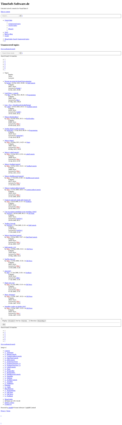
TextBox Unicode (10, 223)
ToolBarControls (32, 107)
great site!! (8, 271)
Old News (30, 249)
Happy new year (10, 283)
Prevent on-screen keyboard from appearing (18, 81)
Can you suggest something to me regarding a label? (21, 211)
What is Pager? (9, 140)
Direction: (38, 321)
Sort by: (23, 321)
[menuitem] (14, 24)
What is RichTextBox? (11, 117)
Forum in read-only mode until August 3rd (17, 200)
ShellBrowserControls (32, 178)
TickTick (9, 213)
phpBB (10, 407)
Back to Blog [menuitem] (9, 34)
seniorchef (9, 130)
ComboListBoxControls (33, 190)
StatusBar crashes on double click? (15, 306)
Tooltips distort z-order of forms (14, 129)
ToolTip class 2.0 (10, 259)
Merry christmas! (10, 294)
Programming (31, 95)
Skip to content (5, 12)
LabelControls (30, 154)
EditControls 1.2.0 (10, 247)
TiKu (8, 118)
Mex (8, 95)
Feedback (28, 201)
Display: (8, 321)
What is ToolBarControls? (12, 164)
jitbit (7, 272)
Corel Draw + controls (11, 93)
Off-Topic (31, 213)
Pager (28, 142)
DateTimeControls (31, 237)
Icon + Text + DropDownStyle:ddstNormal (18, 105)
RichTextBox (30, 118)
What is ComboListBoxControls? (15, 188)
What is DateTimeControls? (13, 235)
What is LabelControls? (12, 152)
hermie (8, 83)
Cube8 (8, 107)
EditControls (31, 83)
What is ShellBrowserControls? (14, 176)
